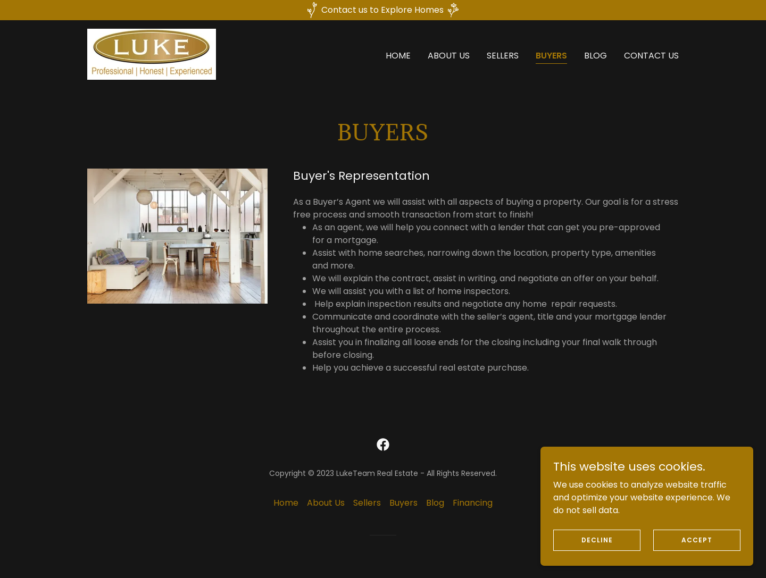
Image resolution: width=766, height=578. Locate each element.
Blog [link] (595, 55)
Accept (696, 554)
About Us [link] (449, 55)
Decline (597, 554)
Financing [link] (473, 503)
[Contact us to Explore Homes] (383, 10)
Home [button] (285, 503)
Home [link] (398, 55)
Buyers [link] (551, 55)
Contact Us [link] (651, 55)
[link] (151, 53)
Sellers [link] (503, 55)
